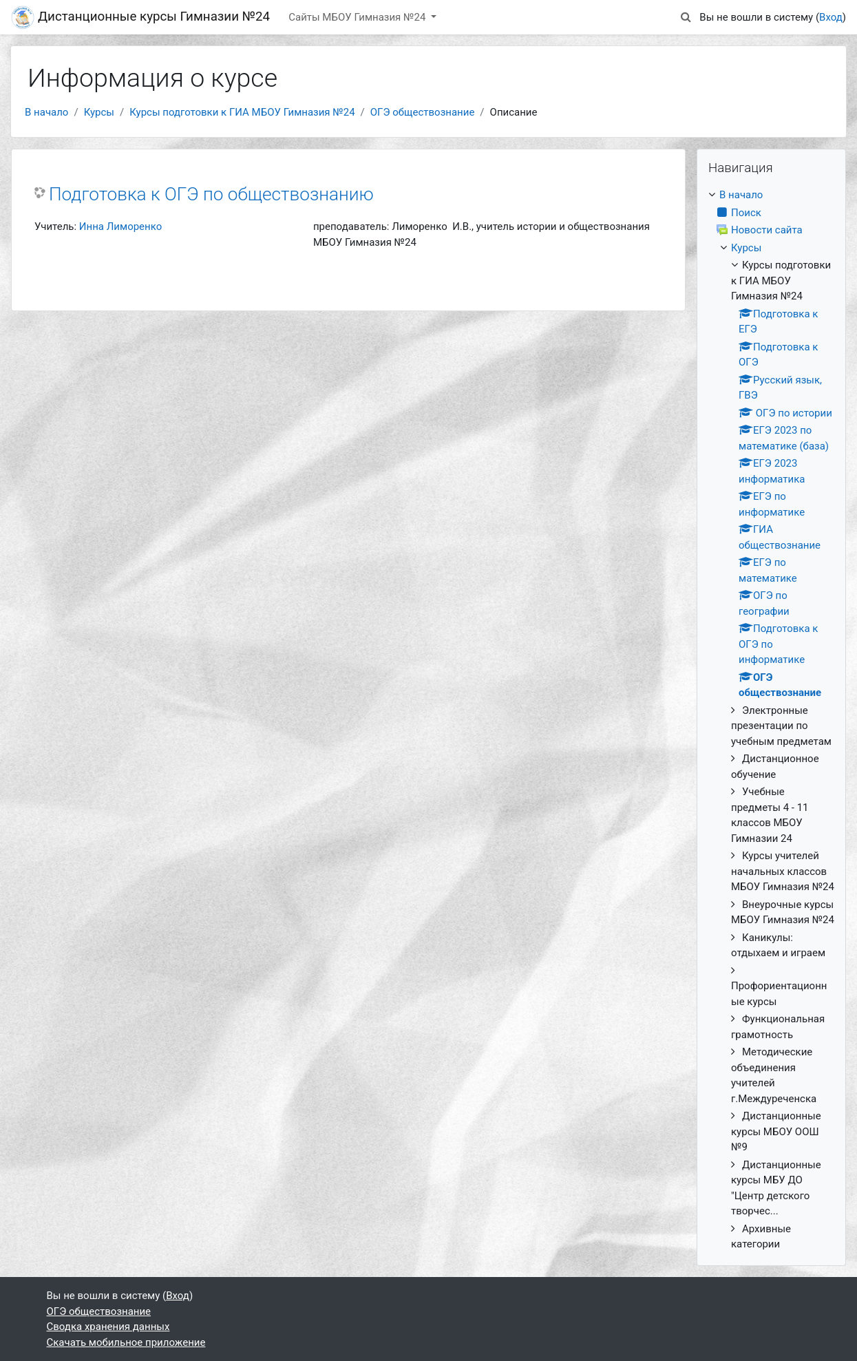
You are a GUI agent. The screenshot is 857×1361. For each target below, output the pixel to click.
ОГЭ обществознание (422, 112)
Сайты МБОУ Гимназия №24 (358, 17)
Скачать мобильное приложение (126, 1342)
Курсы (99, 112)
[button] (685, 17)
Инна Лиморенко (120, 226)
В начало (46, 112)
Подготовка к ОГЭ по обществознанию (211, 194)
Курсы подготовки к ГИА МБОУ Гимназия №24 (242, 112)
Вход (831, 17)
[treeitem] (771, 719)
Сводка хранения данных (108, 1326)
